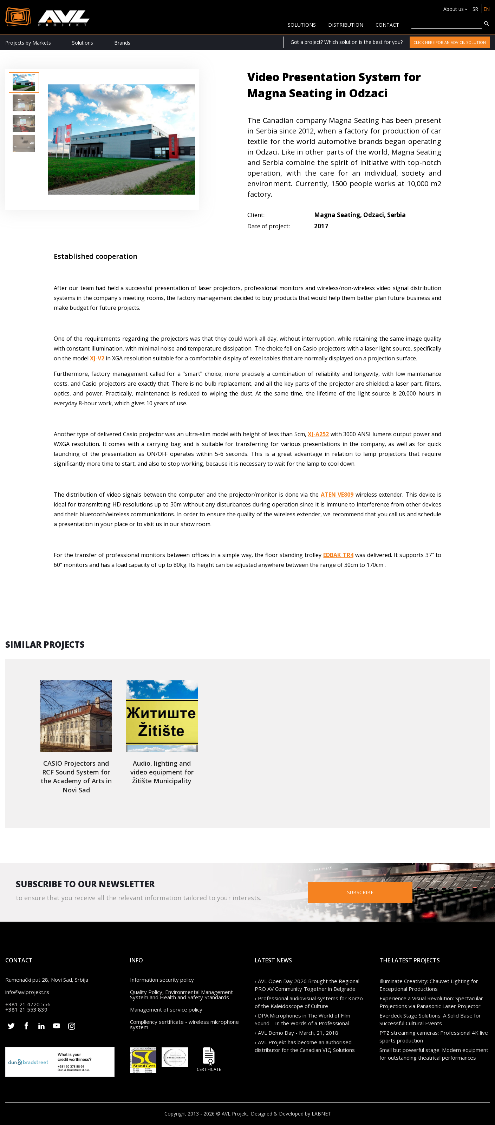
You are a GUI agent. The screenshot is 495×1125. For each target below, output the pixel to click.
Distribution (345, 24)
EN (486, 9)
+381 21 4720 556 (28, 1004)
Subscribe (369, 892)
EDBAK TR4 (338, 555)
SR (474, 9)
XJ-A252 (318, 434)
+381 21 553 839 (26, 1009)
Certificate (209, 1059)
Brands (122, 42)
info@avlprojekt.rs (27, 991)
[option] (24, 82)
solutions (302, 24)
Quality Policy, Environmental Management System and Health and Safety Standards (181, 994)
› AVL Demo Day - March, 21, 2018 (296, 1032)
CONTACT (387, 24)
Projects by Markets (28, 42)
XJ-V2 (97, 358)
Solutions (82, 42)
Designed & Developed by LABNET (291, 1113)
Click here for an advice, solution (449, 42)
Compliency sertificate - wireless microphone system (184, 1024)
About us (452, 9)
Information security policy (162, 979)
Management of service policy (166, 1009)
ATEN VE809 (337, 494)
